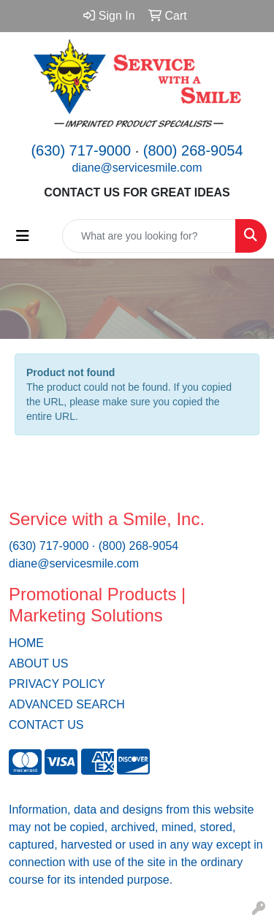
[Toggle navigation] (22, 236)
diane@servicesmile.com (137, 167)
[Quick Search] (149, 236)
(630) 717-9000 (81, 150)
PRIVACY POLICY (57, 684)
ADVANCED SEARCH (67, 704)
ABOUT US (39, 663)
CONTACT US (46, 725)
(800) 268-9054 (193, 150)
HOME (26, 643)
